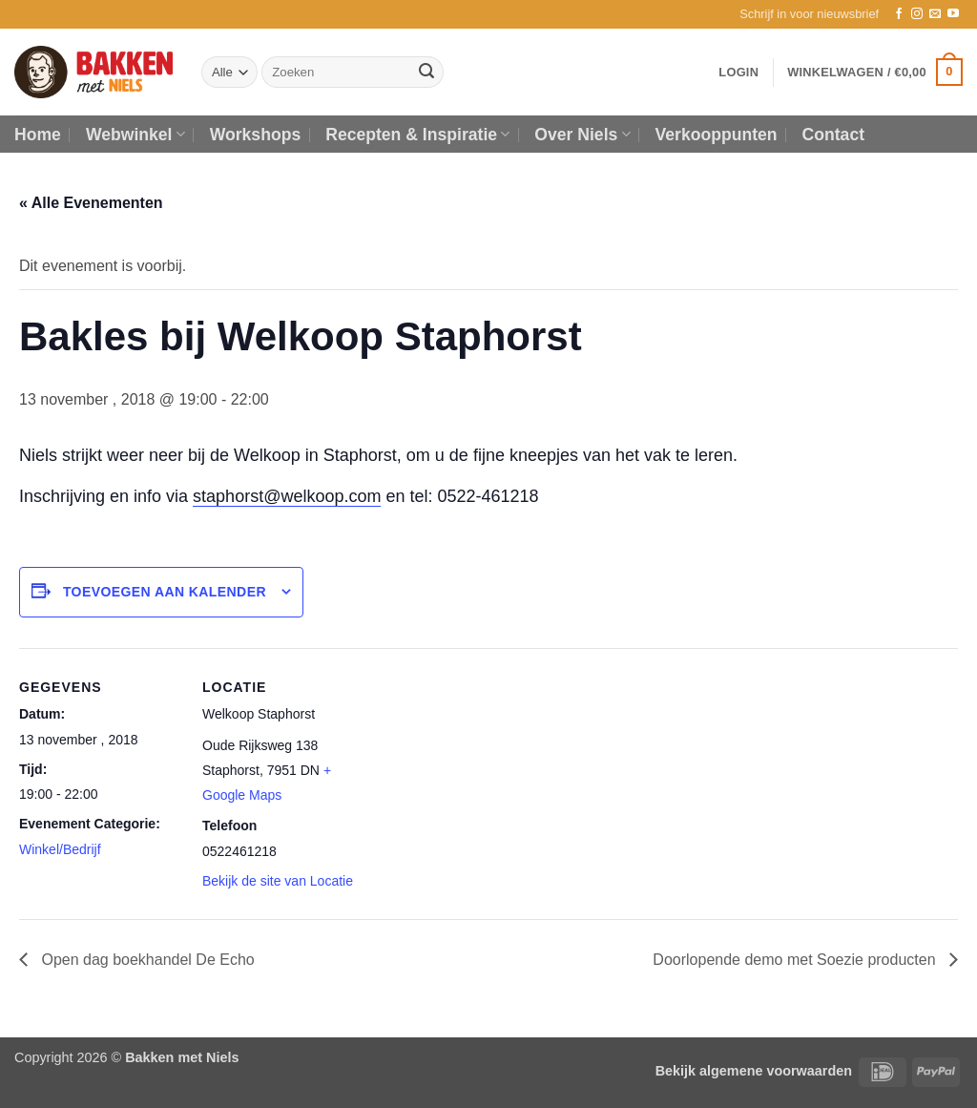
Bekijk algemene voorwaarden (753, 1070)
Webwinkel (135, 134)
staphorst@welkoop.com (287, 496)
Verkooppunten (716, 134)
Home (37, 134)
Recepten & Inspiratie (417, 134)
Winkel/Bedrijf (60, 849)
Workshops (255, 134)
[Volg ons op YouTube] (953, 14)
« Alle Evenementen (91, 203)
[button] (809, 14)
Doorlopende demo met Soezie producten (796, 959)
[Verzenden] (426, 72)
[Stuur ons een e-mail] (935, 14)
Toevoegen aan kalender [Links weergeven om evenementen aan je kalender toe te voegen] (164, 591)
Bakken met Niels (182, 1057)
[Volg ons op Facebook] (898, 14)
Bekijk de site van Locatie (277, 880)
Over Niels (582, 134)
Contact (833, 134)
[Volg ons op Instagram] (917, 14)
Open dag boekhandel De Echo (146, 959)
